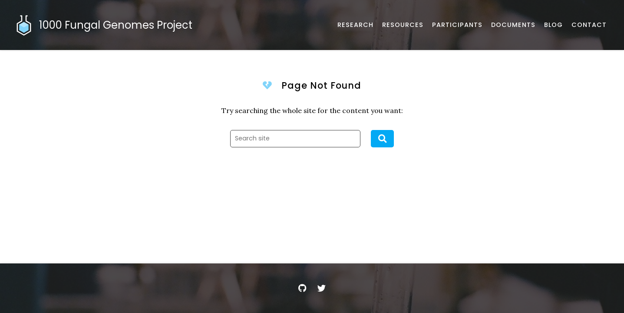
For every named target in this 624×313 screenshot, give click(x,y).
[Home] (105, 25)
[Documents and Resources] (513, 25)
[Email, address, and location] (589, 25)
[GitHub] (302, 288)
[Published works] (355, 25)
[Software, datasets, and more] (403, 25)
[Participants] (457, 25)
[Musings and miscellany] (553, 25)
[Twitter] (321, 288)
